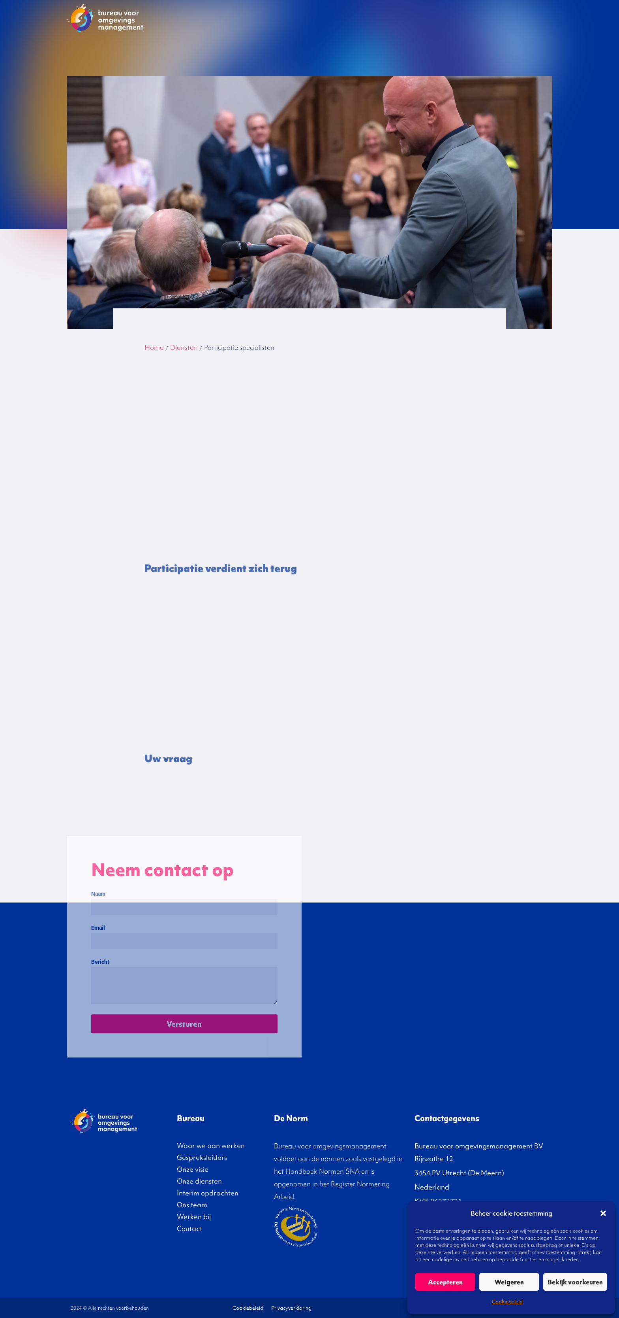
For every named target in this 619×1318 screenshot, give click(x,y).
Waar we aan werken (211, 1145)
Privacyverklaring (291, 1308)
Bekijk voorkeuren (575, 1282)
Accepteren (445, 1282)
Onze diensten (199, 1181)
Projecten (245, 17)
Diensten (375, 17)
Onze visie (338, 17)
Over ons (480, 17)
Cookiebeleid (507, 1301)
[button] (603, 1213)
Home (154, 347)
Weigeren (509, 1282)
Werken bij (194, 1216)
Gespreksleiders (291, 17)
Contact (529, 17)
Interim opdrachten (426, 17)
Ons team (192, 1204)
